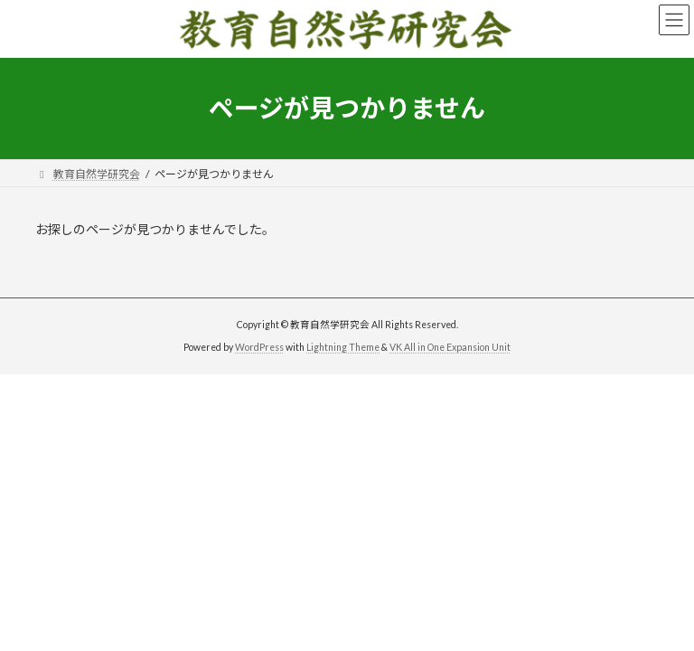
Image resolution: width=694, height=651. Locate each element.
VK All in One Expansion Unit (450, 347)
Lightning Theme (343, 347)
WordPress (259, 347)
